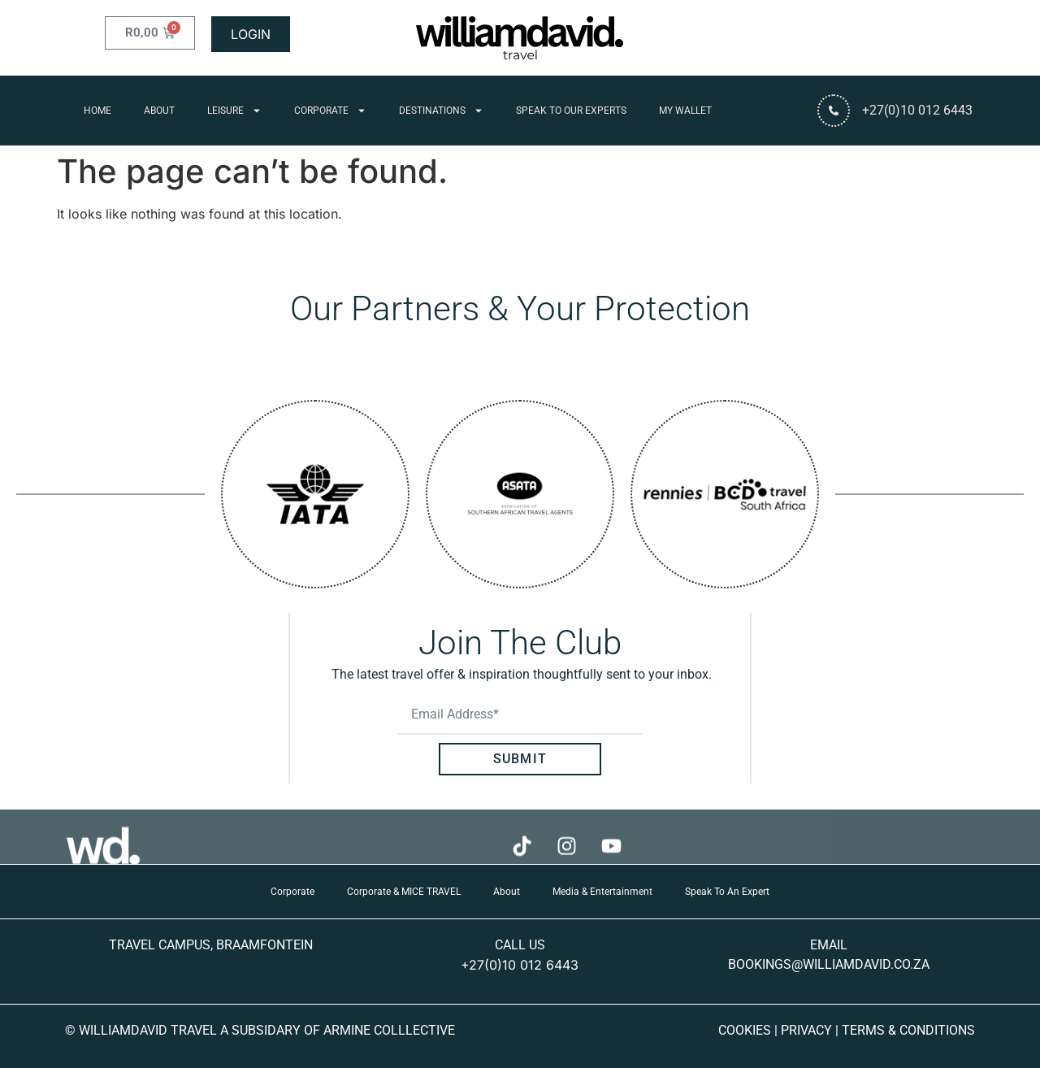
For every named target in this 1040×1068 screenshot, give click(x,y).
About (159, 110)
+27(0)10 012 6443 (519, 965)
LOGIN (251, 34)
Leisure (234, 111)
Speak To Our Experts (571, 110)
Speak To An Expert (727, 891)
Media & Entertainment (602, 891)
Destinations (441, 111)
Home (97, 110)
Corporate (330, 111)
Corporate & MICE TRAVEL (404, 891)
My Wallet (685, 110)
